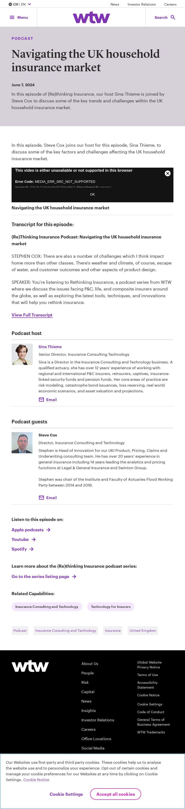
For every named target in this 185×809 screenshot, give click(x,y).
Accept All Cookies (115, 794)
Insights (88, 710)
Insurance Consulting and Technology (65, 630)
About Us (89, 663)
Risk (85, 682)
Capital (87, 691)
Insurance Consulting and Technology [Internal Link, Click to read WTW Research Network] (46, 607)
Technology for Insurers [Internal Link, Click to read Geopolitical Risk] (111, 607)
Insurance (113, 630)
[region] (92, 781)
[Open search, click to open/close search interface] (165, 17)
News (115, 4)
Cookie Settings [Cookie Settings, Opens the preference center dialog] (66, 794)
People (87, 673)
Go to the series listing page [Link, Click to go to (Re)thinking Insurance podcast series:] (41, 576)
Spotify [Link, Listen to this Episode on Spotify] (20, 549)
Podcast (19, 630)
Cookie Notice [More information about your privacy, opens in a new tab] (36, 779)
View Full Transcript (32, 314)
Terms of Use (147, 675)
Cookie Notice (148, 695)
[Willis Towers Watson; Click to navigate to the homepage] (91, 17)
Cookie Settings (149, 704)
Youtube (21, 539)
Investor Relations (142, 4)
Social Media (93, 748)
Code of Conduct (150, 712)
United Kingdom (143, 630)
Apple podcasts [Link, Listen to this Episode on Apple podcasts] (28, 529)
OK (92, 194)
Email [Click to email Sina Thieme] (51, 399)
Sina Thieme (50, 346)
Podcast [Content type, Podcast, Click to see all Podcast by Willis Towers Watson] (22, 38)
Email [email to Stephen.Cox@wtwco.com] (51, 497)
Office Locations (96, 738)
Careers (170, 4)
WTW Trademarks (151, 732)
